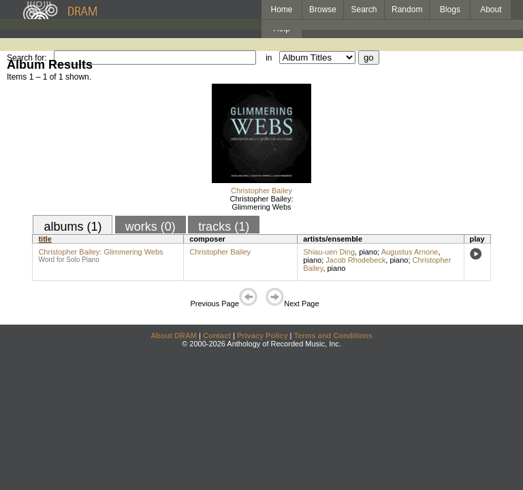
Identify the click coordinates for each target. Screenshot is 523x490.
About (490, 9)
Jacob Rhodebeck (355, 260)
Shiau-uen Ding (329, 252)
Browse (322, 9)
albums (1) (72, 226)
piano (368, 252)
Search (364, 9)
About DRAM (173, 335)
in (269, 58)
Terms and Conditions (333, 335)
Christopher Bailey (261, 190)
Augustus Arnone (410, 252)
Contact (217, 335)
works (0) (150, 226)
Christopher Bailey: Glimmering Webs (262, 203)
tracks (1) (223, 226)
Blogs (450, 9)
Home (281, 9)
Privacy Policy (262, 335)
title (45, 239)
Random (407, 9)
